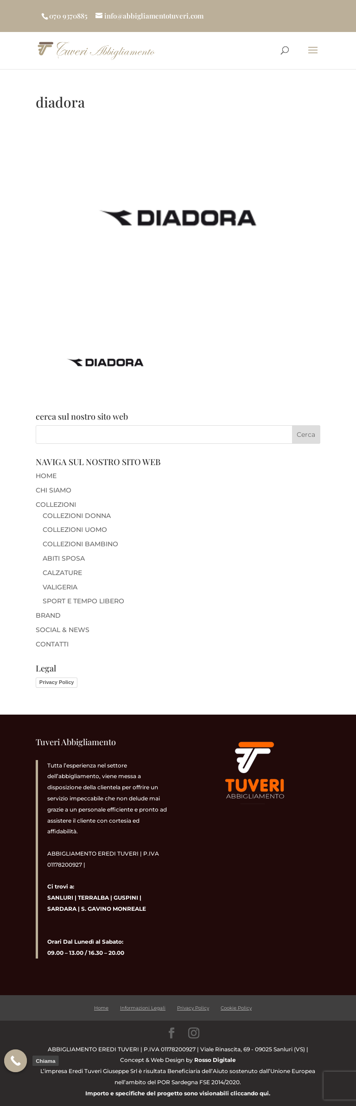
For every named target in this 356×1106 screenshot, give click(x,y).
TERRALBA (93, 897)
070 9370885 (68, 15)
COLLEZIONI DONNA (77, 515)
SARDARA (61, 908)
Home (101, 1008)
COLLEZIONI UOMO (75, 529)
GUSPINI (126, 897)
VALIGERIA (60, 587)
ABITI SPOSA (64, 558)
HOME (46, 476)
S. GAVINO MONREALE (113, 908)
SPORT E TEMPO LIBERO (83, 601)
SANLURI (60, 897)
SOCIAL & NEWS (62, 630)
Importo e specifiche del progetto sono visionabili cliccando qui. (177, 1093)
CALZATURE (62, 573)
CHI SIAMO (53, 490)
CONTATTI (52, 644)
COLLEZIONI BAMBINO (80, 544)
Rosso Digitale (215, 1059)
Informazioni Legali (142, 1008)
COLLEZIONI (56, 504)
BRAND (48, 615)
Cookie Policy (236, 1008)
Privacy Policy (56, 682)
